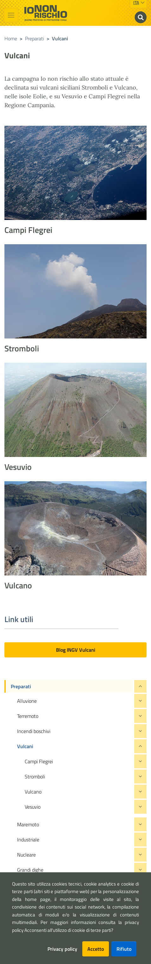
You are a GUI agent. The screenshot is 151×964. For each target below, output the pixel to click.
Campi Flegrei (28, 230)
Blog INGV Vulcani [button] (75, 650)
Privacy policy (62, 949)
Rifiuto (123, 949)
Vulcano (18, 585)
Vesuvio (18, 467)
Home (10, 38)
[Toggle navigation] (11, 15)
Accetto (95, 949)
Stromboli (21, 348)
